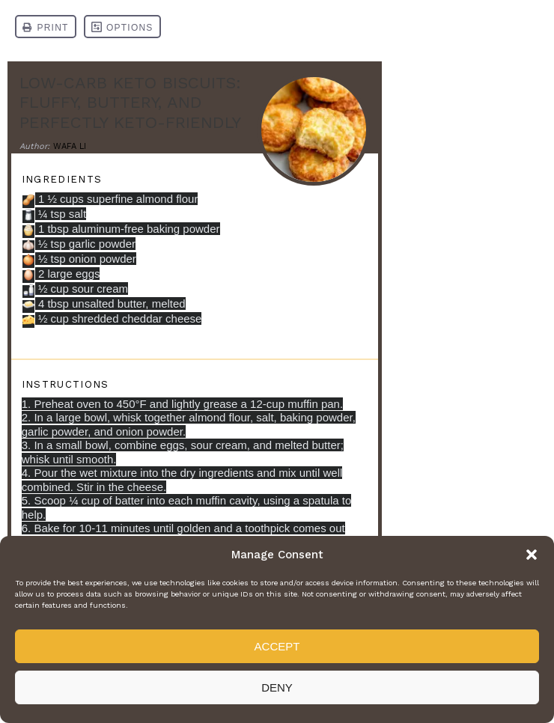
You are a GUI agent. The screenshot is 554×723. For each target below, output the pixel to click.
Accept (277, 646)
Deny (277, 687)
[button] (531, 554)
